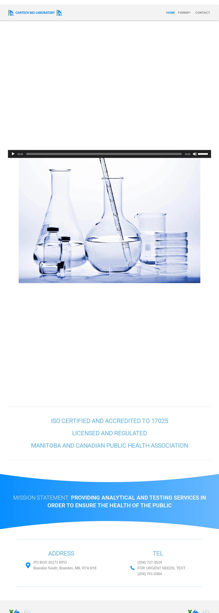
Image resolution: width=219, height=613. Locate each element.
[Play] (13, 154)
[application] (109, 154)
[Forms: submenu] (189, 12)
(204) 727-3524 (150, 562)
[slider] (104, 154)
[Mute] (195, 154)
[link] (170, 12)
